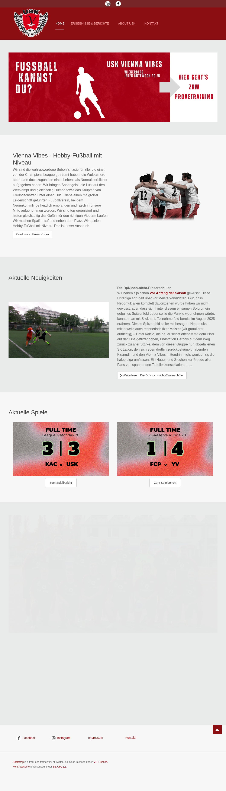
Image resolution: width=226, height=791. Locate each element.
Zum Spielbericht (60, 482)
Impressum (95, 737)
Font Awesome (21, 766)
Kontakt (130, 737)
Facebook (25, 738)
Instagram (60, 738)
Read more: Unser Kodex (32, 234)
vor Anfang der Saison (168, 293)
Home (59, 23)
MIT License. (100, 761)
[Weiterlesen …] (152, 375)
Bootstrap (18, 761)
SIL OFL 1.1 (59, 766)
